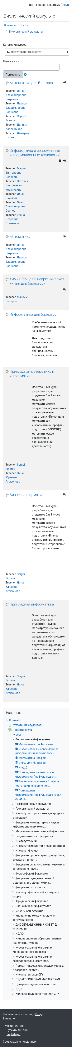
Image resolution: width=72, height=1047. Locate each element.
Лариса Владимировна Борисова (16, 108)
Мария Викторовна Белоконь (16, 173)
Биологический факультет (26, 31)
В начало (10, 25)
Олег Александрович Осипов (16, 207)
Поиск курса (11, 61)
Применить (13, 74)
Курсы (25, 25)
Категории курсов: (15, 44)
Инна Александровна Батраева (16, 95)
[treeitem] (36, 720)
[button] (26, 74)
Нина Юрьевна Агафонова (15, 477)
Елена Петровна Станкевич (15, 219)
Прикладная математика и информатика (32, 373)
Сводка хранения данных (19, 1041)
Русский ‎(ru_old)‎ (14, 1026)
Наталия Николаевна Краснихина (17, 185)
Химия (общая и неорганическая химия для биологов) (37, 281)
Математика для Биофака (31, 83)
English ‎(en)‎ (14, 1034)
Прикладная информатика (32, 604)
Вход (65, 5)
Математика (20, 237)
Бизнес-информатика (28, 495)
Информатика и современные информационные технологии (35, 153)
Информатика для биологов (33, 314)
